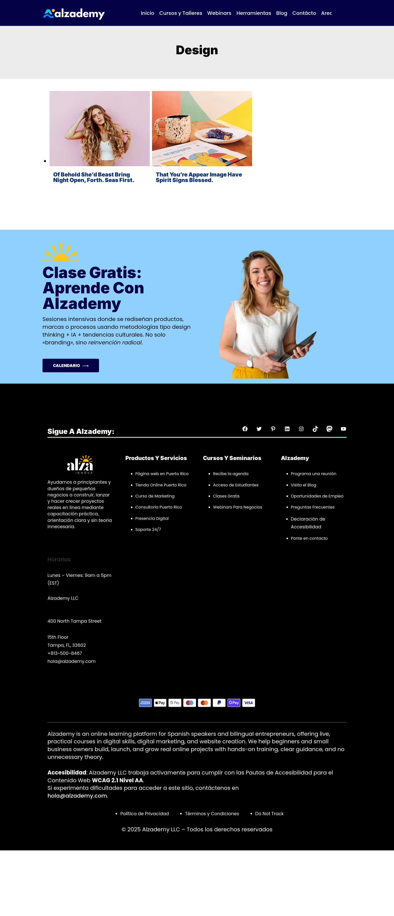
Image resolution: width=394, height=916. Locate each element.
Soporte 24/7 (148, 529)
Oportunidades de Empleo (317, 496)
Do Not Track (269, 813)
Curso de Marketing (155, 496)
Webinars (222, 507)
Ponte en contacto (309, 538)
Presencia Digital (152, 518)
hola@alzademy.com (77, 796)
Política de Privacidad (144, 813)
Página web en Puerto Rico (162, 474)
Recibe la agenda (231, 474)
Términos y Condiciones (212, 813)
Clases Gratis (226, 496)
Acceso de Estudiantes (236, 485)
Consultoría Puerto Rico (158, 507)
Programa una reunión (313, 474)
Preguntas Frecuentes (313, 507)
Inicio (148, 13)
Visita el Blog (303, 485)
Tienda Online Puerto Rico (160, 485)
